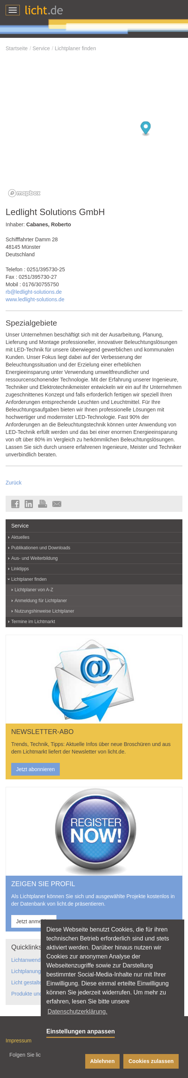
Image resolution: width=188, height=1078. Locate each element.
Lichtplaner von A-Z (34, 589)
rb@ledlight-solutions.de (34, 292)
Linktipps (20, 568)
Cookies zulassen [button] (151, 1061)
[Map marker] (146, 129)
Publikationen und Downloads (40, 547)
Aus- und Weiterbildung (34, 558)
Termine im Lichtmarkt (33, 621)
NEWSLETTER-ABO (42, 732)
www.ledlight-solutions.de (35, 299)
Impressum (18, 1041)
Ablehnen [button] (102, 1061)
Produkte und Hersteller (38, 994)
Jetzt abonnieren (35, 769)
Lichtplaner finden (75, 48)
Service (41, 48)
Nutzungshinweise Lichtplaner (44, 611)
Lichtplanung (26, 971)
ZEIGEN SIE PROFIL (43, 884)
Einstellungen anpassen (80, 1031)
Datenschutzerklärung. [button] (77, 1011)
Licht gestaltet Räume (36, 982)
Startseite (17, 48)
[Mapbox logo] (24, 193)
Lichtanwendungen (33, 960)
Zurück (14, 483)
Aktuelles (20, 537)
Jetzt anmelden (34, 921)
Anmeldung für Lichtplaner (41, 600)
